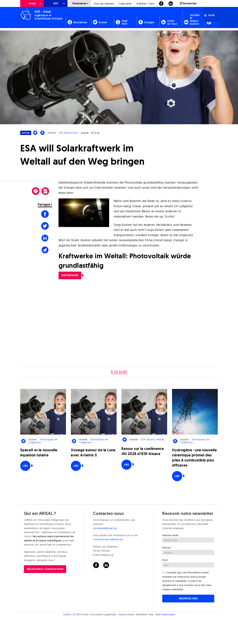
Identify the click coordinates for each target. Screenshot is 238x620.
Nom (165, 560)
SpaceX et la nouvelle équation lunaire (38, 453)
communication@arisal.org (108, 539)
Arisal (32, 3)
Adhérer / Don (145, 3)
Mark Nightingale (165, 614)
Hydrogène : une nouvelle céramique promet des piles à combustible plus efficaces (194, 458)
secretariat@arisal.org (105, 528)
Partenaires (79, 3)
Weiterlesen (69, 275)
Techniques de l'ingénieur (43, 441)
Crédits (67, 614)
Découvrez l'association (45, 569)
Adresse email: (170, 535)
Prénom (166, 547)
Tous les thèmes (103, 3)
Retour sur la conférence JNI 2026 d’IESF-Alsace (142, 451)
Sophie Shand (126, 614)
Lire (25, 466)
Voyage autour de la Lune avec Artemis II (93, 453)
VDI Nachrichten (68, 132)
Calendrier (125, 3)
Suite (209, 15)
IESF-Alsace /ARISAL (153, 439)
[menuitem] (32, 3)
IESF (55, 3)
